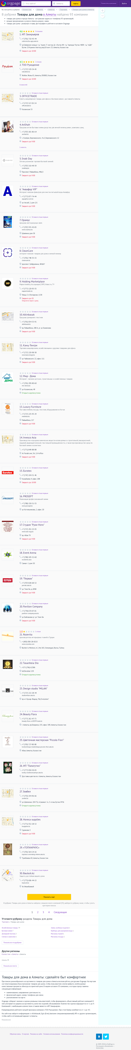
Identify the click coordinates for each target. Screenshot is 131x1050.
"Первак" (26, 578)
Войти (124, 3)
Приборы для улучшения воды (61, 931)
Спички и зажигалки (9, 937)
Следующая (60, 912)
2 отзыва (38, 62)
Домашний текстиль (8, 934)
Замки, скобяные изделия (60, 928)
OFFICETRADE (28, 96)
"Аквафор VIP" (28, 189)
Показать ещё (49, 897)
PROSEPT (26, 496)
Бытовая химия (7, 931)
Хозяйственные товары (10, 928)
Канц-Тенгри (28, 345)
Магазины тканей (57, 934)
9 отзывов (38, 31)
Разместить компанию (108, 3)
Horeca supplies (30, 819)
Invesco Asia (28, 437)
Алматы (15, 954)
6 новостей (23, 85)
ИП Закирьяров (29, 34)
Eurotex (26, 470)
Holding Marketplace (32, 281)
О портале (25, 1034)
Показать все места (10, 966)
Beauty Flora (28, 714)
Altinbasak (27, 314)
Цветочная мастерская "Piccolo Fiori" (42, 740)
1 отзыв (38, 632)
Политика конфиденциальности (72, 1034)
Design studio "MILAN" (33, 688)
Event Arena (28, 552)
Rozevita (26, 634)
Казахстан (6, 954)
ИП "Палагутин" (30, 765)
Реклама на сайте (36, 1034)
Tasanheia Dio (29, 663)
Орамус (25, 220)
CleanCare (26, 250)
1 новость (23, 147)
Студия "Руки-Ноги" (32, 524)
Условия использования (51, 1034)
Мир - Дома (28, 376)
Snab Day (26, 158)
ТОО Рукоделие (29, 64)
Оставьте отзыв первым (40, 93)
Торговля (5, 922)
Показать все (6, 1020)
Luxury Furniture (30, 406)
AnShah (25, 124)
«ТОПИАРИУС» (29, 847)
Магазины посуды (57, 937)
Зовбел (25, 791)
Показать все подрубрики (12, 943)
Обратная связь (15, 1034)
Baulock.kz (27, 873)
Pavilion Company (31, 606)
